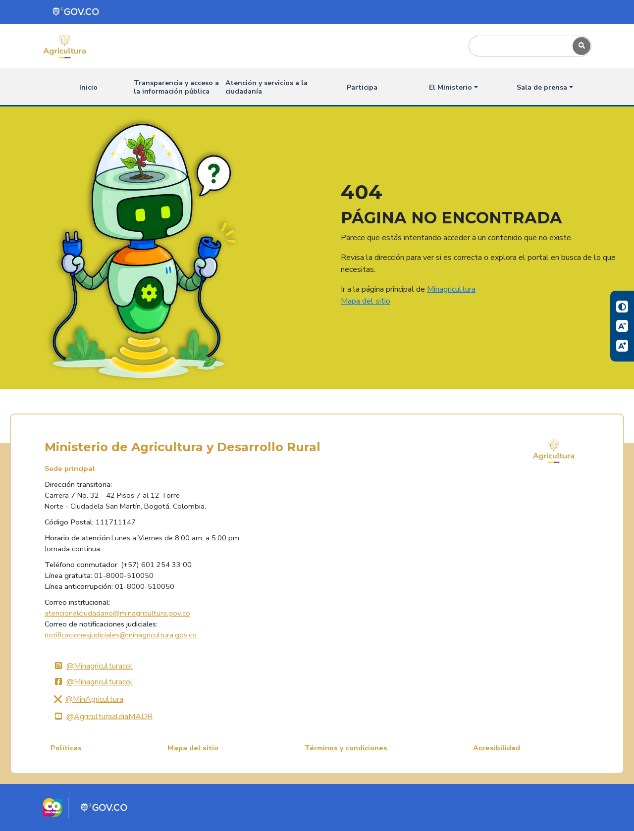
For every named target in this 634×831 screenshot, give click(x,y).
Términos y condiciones (346, 748)
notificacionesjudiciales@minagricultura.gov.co (121, 635)
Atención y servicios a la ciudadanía (266, 87)
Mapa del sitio (365, 301)
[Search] (518, 46)
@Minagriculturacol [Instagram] (92, 666)
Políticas (66, 748)
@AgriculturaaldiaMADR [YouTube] (102, 717)
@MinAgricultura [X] (87, 699)
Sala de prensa (542, 87)
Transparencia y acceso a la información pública (176, 87)
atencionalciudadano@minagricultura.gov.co (117, 613)
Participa (362, 87)
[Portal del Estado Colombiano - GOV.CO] (76, 12)
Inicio (88, 87)
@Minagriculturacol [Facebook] (92, 682)
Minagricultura (451, 289)
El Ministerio (450, 87)
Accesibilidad (496, 748)
